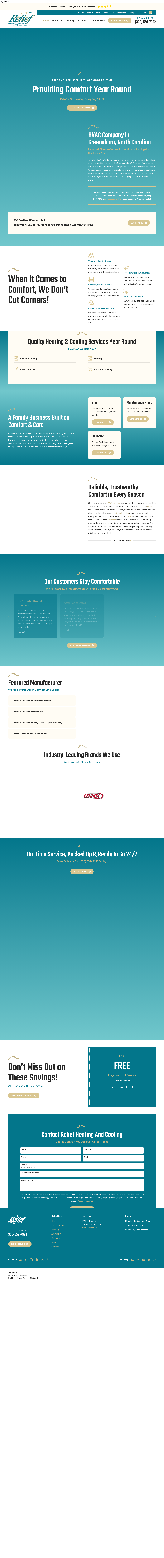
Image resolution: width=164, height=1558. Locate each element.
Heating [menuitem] (70, 20)
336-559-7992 (17, 1070)
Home (54, 1057)
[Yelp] (36, 1095)
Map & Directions (90, 1063)
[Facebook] (26, 1095)
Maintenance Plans (105, 13)
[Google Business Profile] (20, 1095)
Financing (121, 13)
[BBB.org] (47, 1095)
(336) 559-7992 (145, 22)
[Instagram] (31, 1095)
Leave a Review (85, 13)
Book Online (82, 871)
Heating (55, 1065)
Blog (53, 1078)
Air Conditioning (58, 1061)
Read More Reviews (82, 645)
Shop (131, 13)
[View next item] (154, 616)
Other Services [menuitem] (98, 20)
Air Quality (56, 1069)
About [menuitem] (55, 20)
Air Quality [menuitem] (83, 20)
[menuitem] (11, 1113)
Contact (142, 13)
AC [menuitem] (62, 20)
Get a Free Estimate (82, 107)
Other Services (58, 1074)
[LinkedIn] (42, 1095)
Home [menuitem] (46, 20)
